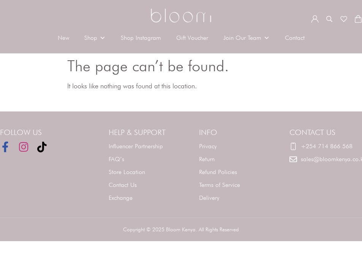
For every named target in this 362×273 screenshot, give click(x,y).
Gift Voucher (192, 37)
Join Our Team (246, 38)
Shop (95, 38)
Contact (295, 37)
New (63, 37)
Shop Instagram (141, 37)
